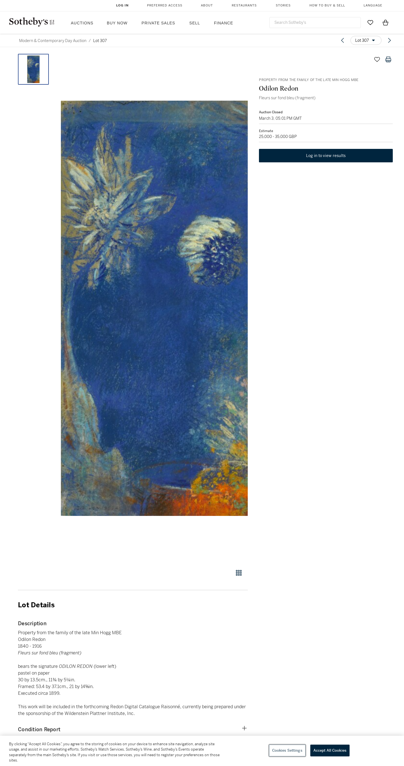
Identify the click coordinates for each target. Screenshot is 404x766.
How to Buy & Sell (327, 5)
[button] (154, 308)
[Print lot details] (388, 59)
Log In (122, 5)
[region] (202, 751)
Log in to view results (326, 155)
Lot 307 (100, 40)
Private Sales (158, 23)
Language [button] (373, 5)
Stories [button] (283, 5)
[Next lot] (389, 40)
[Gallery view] (238, 572)
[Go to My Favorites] (370, 22)
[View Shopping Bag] (385, 22)
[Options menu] (366, 40)
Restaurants (244, 5)
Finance (223, 23)
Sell (194, 23)
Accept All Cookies (329, 750)
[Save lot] (377, 59)
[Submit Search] (354, 22)
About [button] (207, 5)
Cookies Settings (287, 750)
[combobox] (315, 22)
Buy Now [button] (117, 23)
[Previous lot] (342, 40)
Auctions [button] (82, 23)
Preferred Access (164, 5)
